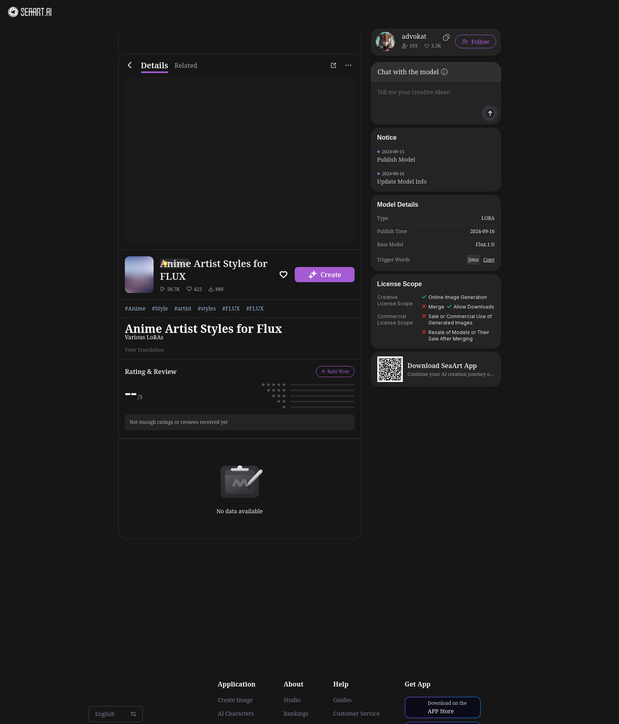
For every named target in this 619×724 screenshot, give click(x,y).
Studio (292, 700)
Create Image (235, 700)
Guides (342, 700)
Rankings (296, 713)
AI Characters (236, 713)
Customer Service (356, 713)
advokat (414, 36)
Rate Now (335, 371)
